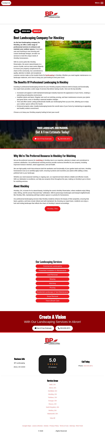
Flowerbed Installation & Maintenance (53, 284)
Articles (46, 426)
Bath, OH (52, 384)
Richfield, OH (52, 391)
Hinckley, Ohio (52, 209)
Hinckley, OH (37, 31)
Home (16, 31)
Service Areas (26, 31)
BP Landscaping (49, 431)
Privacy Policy (54, 426)
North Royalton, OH (52, 407)
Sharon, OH (52, 404)
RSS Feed (79, 426)
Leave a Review (37, 426)
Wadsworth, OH (52, 414)
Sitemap (72, 426)
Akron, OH (52, 388)
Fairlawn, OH (52, 397)
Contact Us (6, 3)
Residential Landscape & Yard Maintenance (52, 292)
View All (52, 418)
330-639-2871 (64, 328)
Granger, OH (52, 401)
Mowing (52, 287)
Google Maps (26, 426)
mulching (39, 160)
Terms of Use (64, 426)
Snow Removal (53, 293)
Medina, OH (52, 410)
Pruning (52, 290)
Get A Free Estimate (43, 328)
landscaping (49, 75)
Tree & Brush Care (52, 295)
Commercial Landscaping (52, 282)
